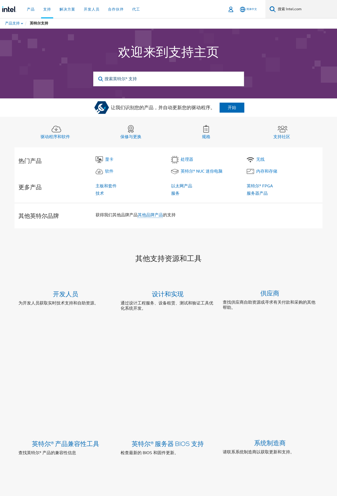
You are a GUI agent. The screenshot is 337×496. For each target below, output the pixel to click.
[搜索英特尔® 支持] (168, 79)
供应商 (269, 294)
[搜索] (273, 9)
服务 (175, 193)
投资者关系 (143, 421)
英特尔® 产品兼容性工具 (65, 347)
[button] (168, 302)
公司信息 (66, 421)
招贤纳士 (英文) (244, 421)
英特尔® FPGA (260, 186)
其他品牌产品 (150, 215)
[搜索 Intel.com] (306, 9)
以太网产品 (181, 186)
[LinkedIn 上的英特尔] (60, 440)
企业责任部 (117, 421)
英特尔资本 (91, 421)
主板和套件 (106, 186)
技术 (100, 193)
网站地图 (216, 421)
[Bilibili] (100, 440)
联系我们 (168, 421)
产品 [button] (31, 9)
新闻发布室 (192, 421)
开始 (232, 107)
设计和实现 (168, 294)
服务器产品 (257, 193)
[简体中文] (248, 9)
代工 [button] (136, 9)
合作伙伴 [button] (116, 9)
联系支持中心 (186, 387)
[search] (101, 79)
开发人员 (65, 294)
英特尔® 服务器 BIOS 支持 (168, 347)
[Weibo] (74, 440)
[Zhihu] (112, 440)
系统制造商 (270, 347)
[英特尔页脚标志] (28, 446)
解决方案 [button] (67, 9)
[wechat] (86, 440)
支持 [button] (47, 9)
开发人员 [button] (92, 9)
